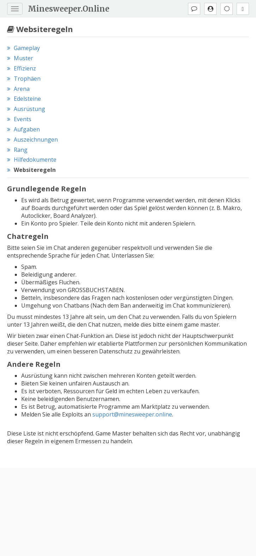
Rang (21, 150)
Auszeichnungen (36, 139)
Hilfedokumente (35, 159)
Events (22, 119)
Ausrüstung (29, 109)
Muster (23, 58)
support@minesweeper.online (132, 414)
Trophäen (27, 78)
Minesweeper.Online (68, 9)
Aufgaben (27, 129)
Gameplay (27, 48)
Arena (22, 89)
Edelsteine (27, 99)
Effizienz (25, 68)
